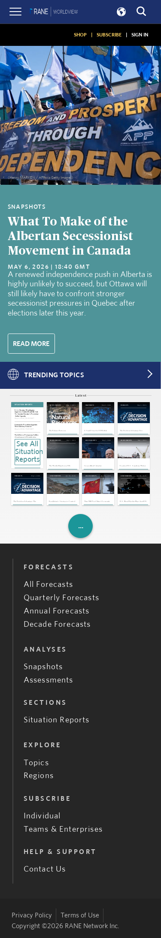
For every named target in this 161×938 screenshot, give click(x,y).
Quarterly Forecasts (61, 598)
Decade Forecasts (57, 624)
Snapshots (43, 667)
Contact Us (45, 869)
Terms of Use (80, 915)
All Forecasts (48, 584)
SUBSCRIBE (109, 34)
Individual (42, 816)
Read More (31, 343)
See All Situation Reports (27, 451)
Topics (36, 763)
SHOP (80, 34)
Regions (39, 776)
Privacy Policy (32, 915)
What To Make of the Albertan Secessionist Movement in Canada (70, 236)
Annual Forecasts (57, 611)
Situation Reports (57, 720)
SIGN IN (139, 34)
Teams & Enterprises (63, 829)
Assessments (48, 680)
